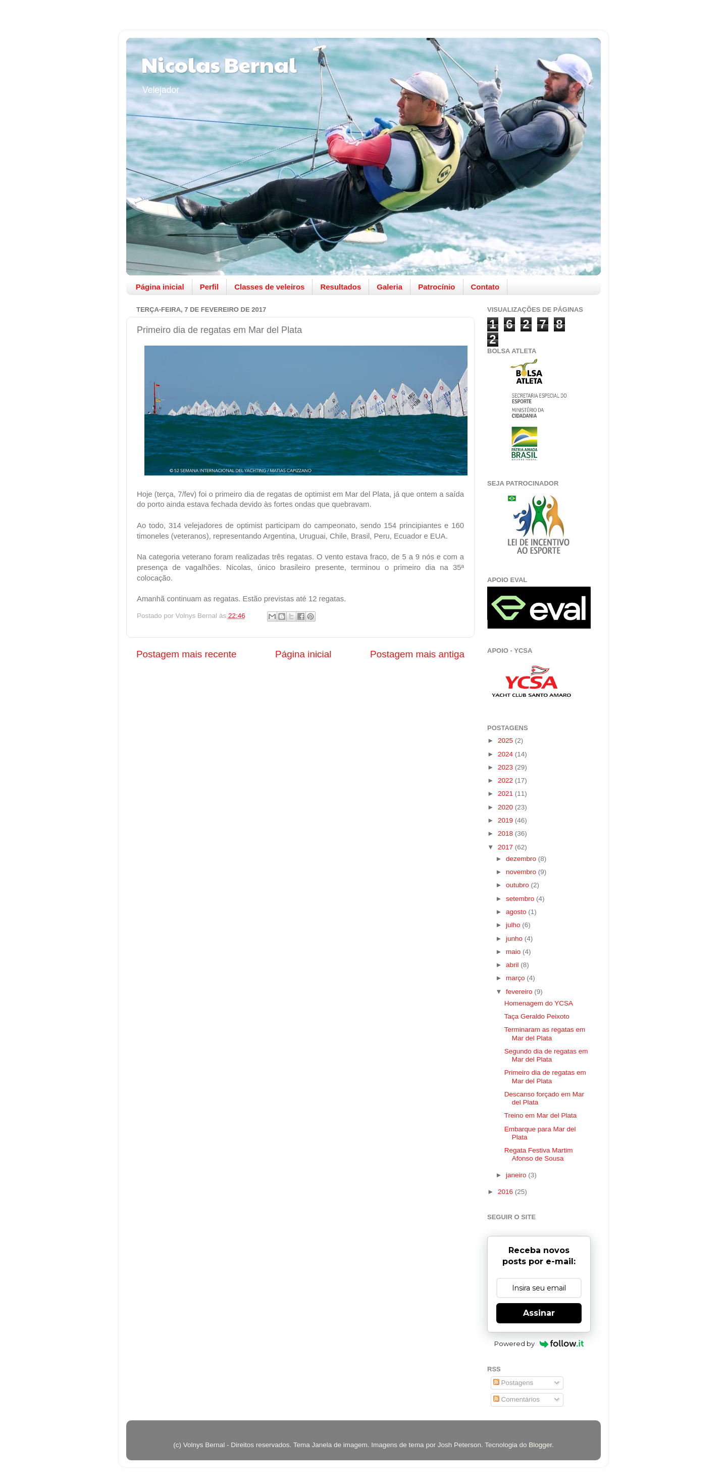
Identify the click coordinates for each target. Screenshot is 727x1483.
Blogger (540, 1445)
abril (513, 965)
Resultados (340, 286)
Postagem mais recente (186, 654)
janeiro (517, 1175)
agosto (517, 912)
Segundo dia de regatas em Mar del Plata (546, 1055)
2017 (506, 847)
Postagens (513, 1382)
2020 (506, 807)
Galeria (389, 286)
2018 (506, 833)
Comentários (516, 1399)
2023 (506, 767)
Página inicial (160, 286)
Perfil (209, 286)
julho (514, 925)
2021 (506, 793)
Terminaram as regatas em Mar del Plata (545, 1033)
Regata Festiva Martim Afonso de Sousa (538, 1154)
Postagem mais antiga (417, 654)
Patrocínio (436, 286)
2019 (506, 820)
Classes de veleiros (269, 286)
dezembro (522, 859)
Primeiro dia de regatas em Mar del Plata (545, 1076)
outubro (518, 885)
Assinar (539, 1313)
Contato (485, 286)
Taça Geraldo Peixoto (536, 1016)
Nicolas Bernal (219, 64)
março (516, 978)
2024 (506, 754)
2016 (506, 1191)
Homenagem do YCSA (538, 1003)
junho (515, 938)
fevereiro (520, 991)
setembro (521, 898)
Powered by (539, 1344)
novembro (522, 872)
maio (514, 951)
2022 (506, 780)
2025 (506, 740)
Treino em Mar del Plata (540, 1115)
